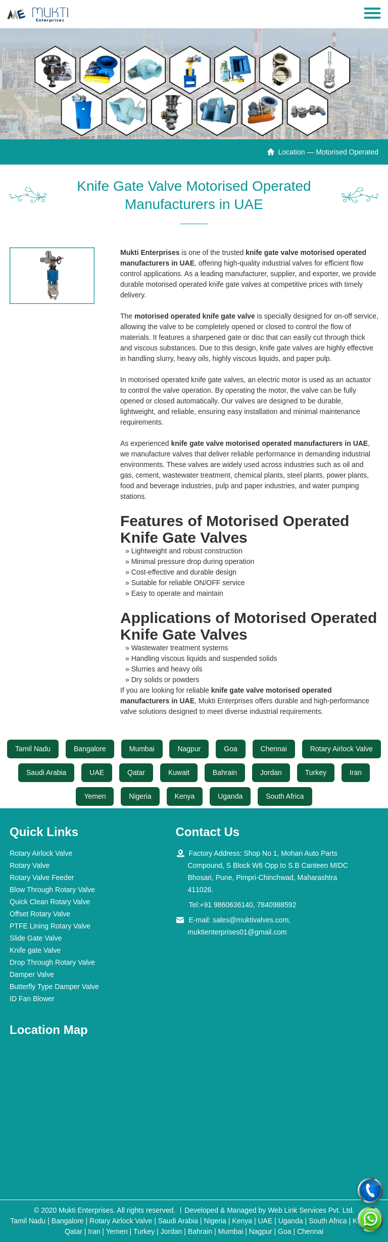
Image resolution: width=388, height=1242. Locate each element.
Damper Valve (32, 974)
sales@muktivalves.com (250, 920)
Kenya (185, 796)
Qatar (136, 772)
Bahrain (225, 772)
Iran (356, 772)
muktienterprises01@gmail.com (237, 932)
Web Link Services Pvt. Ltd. (311, 1210)
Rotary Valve (30, 865)
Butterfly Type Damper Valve (54, 986)
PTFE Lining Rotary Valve (50, 926)
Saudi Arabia (46, 772)
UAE (96, 772)
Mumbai (142, 749)
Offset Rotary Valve (40, 914)
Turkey (315, 772)
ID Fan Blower (32, 999)
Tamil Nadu (33, 749)
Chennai (274, 749)
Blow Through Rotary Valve (52, 890)
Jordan (271, 772)
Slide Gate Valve (36, 938)
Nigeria (140, 796)
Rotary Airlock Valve (341, 749)
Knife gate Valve (35, 950)
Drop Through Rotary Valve (52, 962)
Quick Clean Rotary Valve (50, 902)
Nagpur (189, 749)
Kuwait (178, 772)
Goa (230, 749)
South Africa (285, 796)
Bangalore (90, 749)
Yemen (95, 796)
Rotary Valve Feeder (42, 877)
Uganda (230, 796)
